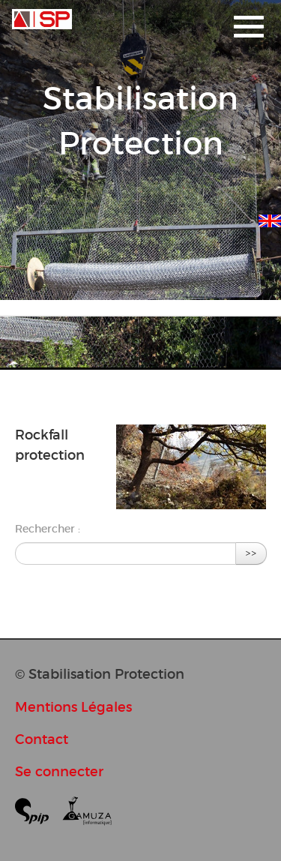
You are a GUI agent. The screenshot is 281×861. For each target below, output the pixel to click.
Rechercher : (47, 529)
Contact (41, 739)
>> (251, 553)
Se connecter (59, 771)
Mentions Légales (73, 707)
